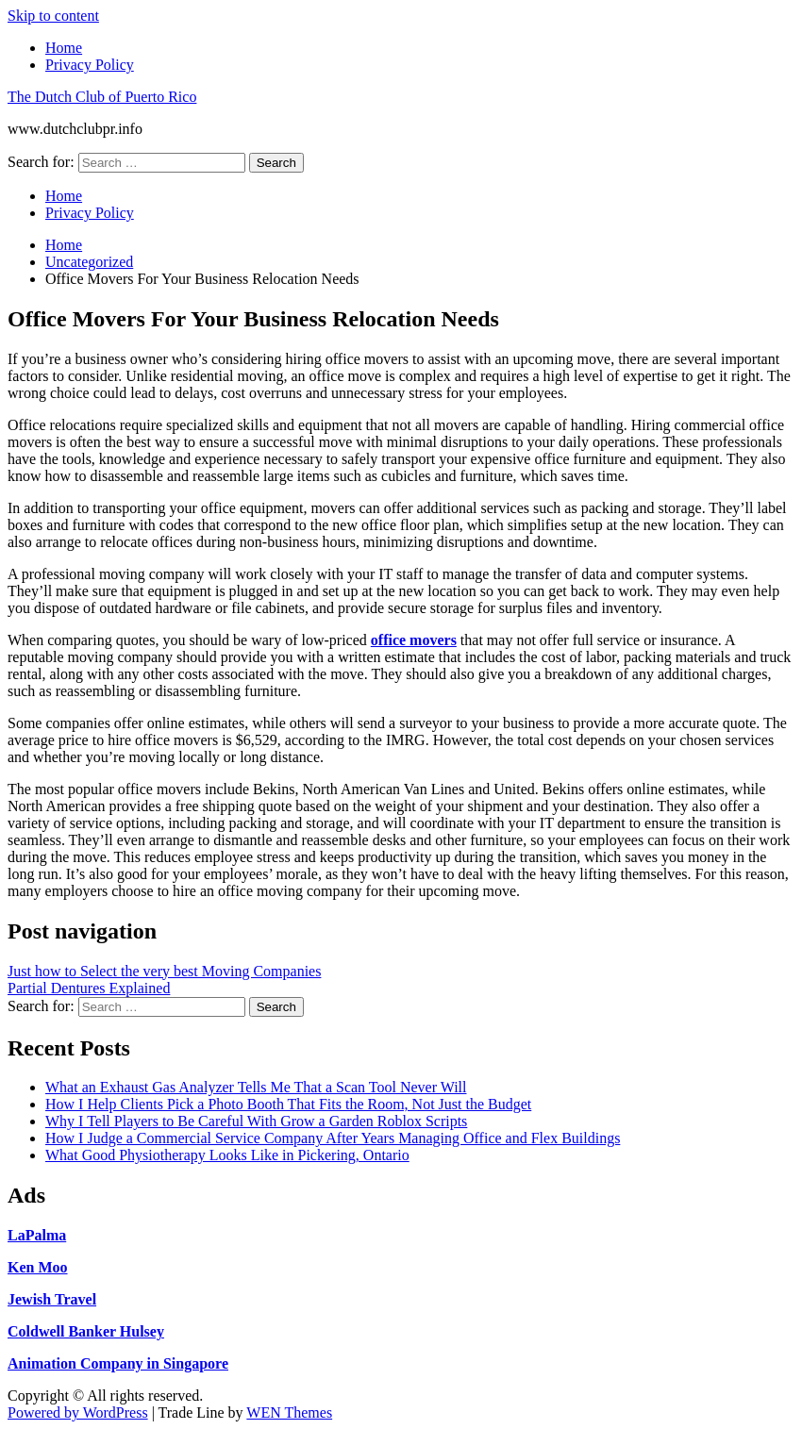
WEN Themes (289, 1412)
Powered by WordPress (78, 1412)
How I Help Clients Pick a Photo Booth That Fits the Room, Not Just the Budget (288, 1104)
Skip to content (53, 16)
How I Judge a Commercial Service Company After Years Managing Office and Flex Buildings (332, 1138)
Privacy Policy (89, 65)
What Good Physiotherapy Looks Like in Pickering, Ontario (227, 1155)
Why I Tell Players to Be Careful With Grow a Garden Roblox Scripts (256, 1121)
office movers (414, 640)
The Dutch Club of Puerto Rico (102, 97)
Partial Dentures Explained (89, 988)
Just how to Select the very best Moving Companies (164, 971)
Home (63, 48)
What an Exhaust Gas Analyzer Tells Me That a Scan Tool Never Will (255, 1087)
